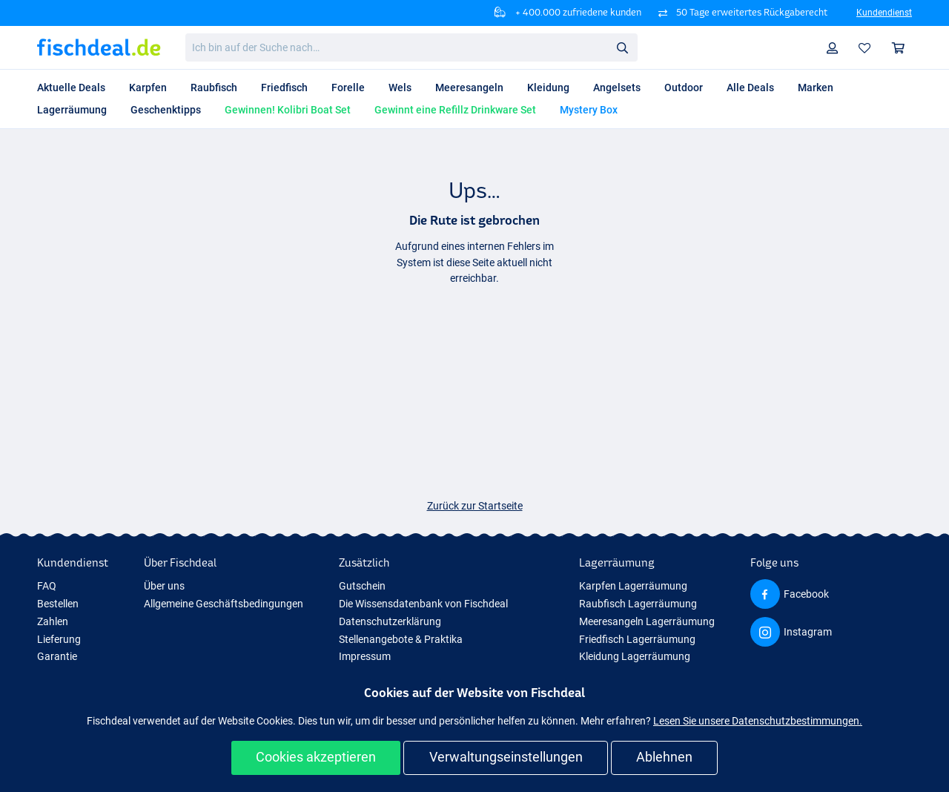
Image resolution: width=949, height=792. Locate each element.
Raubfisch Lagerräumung (638, 604)
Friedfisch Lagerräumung (637, 639)
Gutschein (362, 586)
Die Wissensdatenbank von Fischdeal (423, 604)
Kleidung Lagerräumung (634, 656)
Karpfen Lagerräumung (633, 586)
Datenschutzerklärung (390, 621)
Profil (836, 48)
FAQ (46, 586)
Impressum (365, 656)
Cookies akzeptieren (316, 757)
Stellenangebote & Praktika (401, 639)
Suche (626, 48)
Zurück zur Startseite (475, 506)
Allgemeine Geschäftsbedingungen (223, 604)
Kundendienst (884, 12)
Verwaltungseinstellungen (506, 757)
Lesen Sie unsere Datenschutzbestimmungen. (757, 721)
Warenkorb (902, 48)
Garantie (57, 656)
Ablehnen (664, 757)
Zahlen (52, 621)
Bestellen (58, 604)
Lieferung (59, 639)
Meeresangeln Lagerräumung (647, 621)
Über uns (164, 586)
